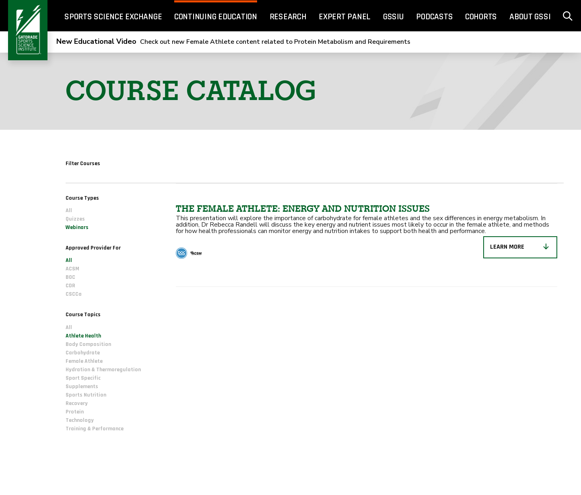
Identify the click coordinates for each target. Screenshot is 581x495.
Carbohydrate (83, 352)
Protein (75, 411)
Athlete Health (83, 336)
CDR (70, 286)
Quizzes (75, 219)
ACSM (72, 269)
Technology (80, 420)
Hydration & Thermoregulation (103, 369)
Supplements (82, 386)
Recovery (77, 403)
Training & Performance (95, 428)
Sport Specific (83, 378)
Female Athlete (84, 361)
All (69, 211)
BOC (70, 277)
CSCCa (74, 294)
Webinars (77, 227)
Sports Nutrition (86, 395)
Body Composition (88, 344)
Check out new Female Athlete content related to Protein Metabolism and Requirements (233, 41)
